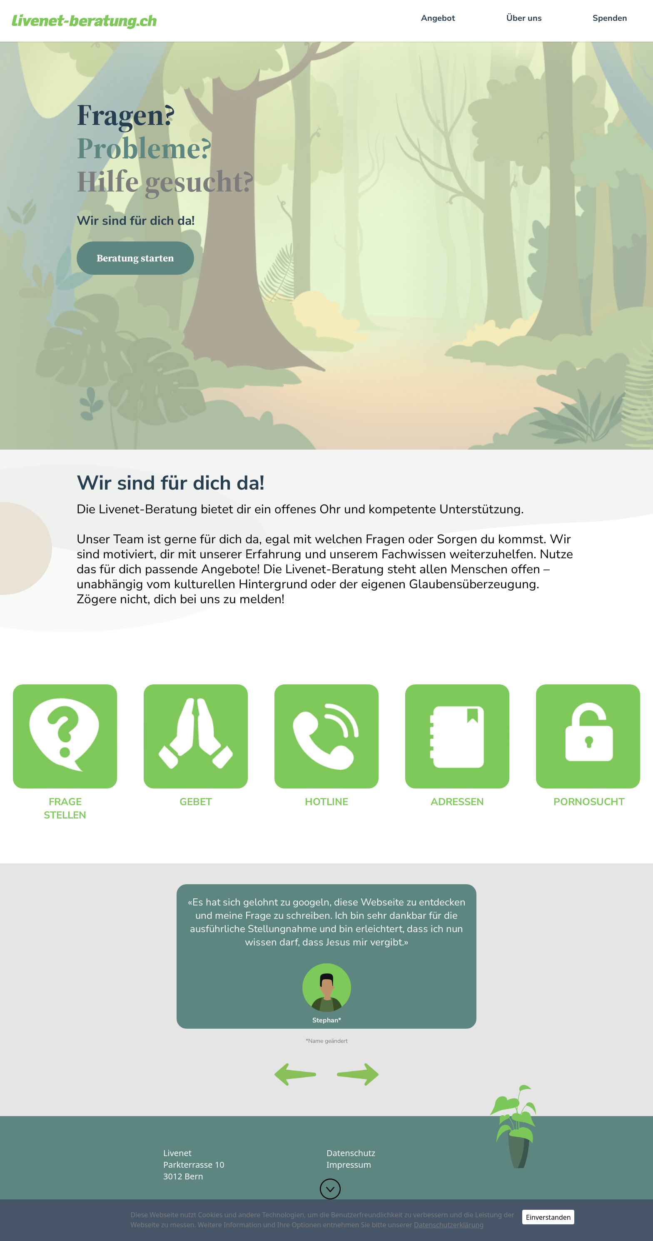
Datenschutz (350, 1153)
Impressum (348, 1164)
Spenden (610, 18)
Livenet (177, 1153)
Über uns (524, 18)
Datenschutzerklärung (449, 1224)
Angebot (438, 18)
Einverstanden (548, 1217)
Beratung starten (135, 258)
